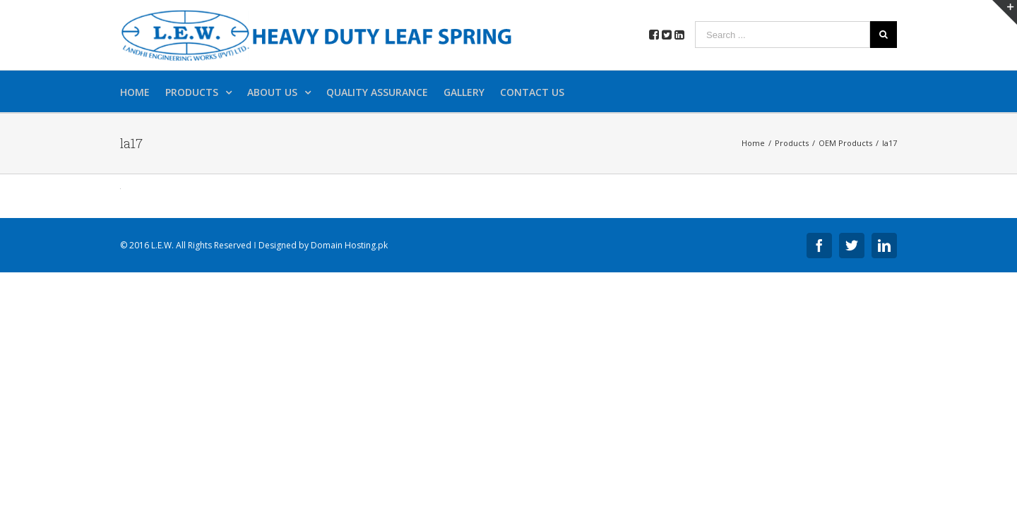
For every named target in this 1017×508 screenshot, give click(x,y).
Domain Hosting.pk (349, 245)
